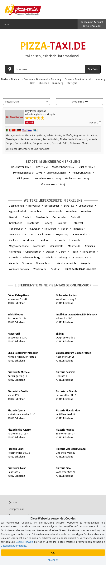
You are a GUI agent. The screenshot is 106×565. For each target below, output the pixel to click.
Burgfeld (69, 205)
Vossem (27, 263)
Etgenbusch (37, 211)
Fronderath (55, 211)
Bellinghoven (16, 205)
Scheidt (13, 257)
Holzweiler (34, 228)
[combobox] (26, 101)
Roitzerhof (89, 251)
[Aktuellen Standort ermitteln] (9, 69)
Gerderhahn (59, 217)
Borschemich (52, 205)
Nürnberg (57, 83)
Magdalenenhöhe (19, 246)
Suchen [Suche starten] (93, 69)
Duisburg (56, 79)
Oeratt (62, 251)
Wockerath (39, 269)
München (44, 83)
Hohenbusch (16, 228)
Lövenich (75, 240)
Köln (32, 83)
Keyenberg (62, 234)
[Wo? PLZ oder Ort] (50, 69)
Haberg (48, 223)
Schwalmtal (56, 172)
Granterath (33, 223)
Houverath (50, 228)
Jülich (23, 178)
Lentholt (44, 240)
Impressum (16, 509)
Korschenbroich (48, 178)
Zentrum (55, 269)
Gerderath (42, 217)
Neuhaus (90, 246)
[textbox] (25, 101)
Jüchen (87, 167)
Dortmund (42, 79)
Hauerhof (62, 223)
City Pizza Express (35, 111)
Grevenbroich (53, 184)
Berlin (4, 79)
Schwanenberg (31, 257)
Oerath (50, 251)
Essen (68, 79)
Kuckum (13, 240)
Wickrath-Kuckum (19, 269)
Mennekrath (56, 246)
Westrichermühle (66, 263)
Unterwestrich (80, 257)
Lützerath (59, 240)
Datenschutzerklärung (13, 545)
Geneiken (86, 211)
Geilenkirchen (77, 178)
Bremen (28, 79)
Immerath (14, 234)
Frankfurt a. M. (83, 79)
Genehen (71, 211)
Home (6, 24)
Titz (42, 167)
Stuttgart (72, 83)
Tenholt (48, 257)
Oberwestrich (33, 251)
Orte (13, 502)
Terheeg (62, 257)
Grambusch (15, 223)
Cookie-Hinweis (24, 541)
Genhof (27, 217)
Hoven (64, 228)
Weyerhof (86, 263)
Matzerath (39, 246)
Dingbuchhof (86, 205)
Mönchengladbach (27, 172)
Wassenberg (63, 167)
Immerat (78, 228)
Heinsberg (81, 172)
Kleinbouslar (80, 234)
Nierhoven (15, 251)
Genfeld (13, 217)
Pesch (74, 251)
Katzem (29, 234)
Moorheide (74, 246)
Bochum (15, 79)
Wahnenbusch (44, 263)
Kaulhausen (44, 234)
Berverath (34, 205)
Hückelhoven (20, 167)
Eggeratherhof (17, 211)
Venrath (13, 263)
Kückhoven (29, 240)
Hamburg (100, 79)
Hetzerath (78, 223)
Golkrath (75, 217)
